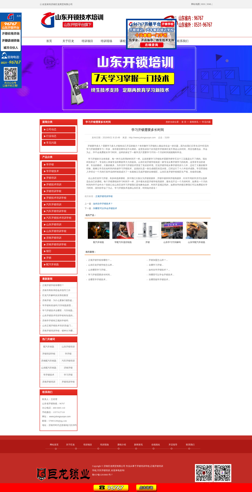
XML (209, 4)
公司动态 (51, 129)
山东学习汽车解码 (172, 242)
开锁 (48, 257)
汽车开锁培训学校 (56, 211)
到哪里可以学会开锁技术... (161, 274)
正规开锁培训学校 (104, 196)
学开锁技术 (52, 171)
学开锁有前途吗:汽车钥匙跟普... (57, 305)
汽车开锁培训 (53, 204)
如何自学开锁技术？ (103, 203)
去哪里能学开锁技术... (159, 279)
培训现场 (106, 41)
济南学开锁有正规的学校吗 (55, 320)
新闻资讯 (194, 122)
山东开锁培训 (53, 224)
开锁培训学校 (53, 191)
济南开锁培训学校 (56, 244)
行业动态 (51, 136)
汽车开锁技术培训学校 (58, 217)
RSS (203, 4)
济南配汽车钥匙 (48, 360)
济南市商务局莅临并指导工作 (56, 290)
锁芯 (48, 251)
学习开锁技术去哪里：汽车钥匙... (58, 310)
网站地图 (195, 4)
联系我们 (182, 41)
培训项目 (87, 41)
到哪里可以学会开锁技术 (105, 208)
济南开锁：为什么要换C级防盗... (58, 300)
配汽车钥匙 (52, 264)
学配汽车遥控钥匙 (123, 242)
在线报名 (155, 444)
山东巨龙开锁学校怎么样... (101, 265)
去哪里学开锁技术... (97, 279)
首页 (49, 41)
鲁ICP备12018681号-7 (102, 474)
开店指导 (173, 444)
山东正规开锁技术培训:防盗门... (57, 325)
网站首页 (54, 444)
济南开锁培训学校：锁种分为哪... (58, 330)
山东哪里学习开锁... (97, 270)
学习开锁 (68, 375)
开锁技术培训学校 (56, 197)
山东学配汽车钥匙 (196, 242)
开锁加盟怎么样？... (158, 260)
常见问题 (51, 142)
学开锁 (50, 164)
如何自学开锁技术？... (159, 270)
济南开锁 (68, 367)
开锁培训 (51, 177)
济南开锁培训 (53, 237)
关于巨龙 (68, 41)
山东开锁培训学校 (56, 231)
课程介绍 (125, 41)
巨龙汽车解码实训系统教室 (55, 295)
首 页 (183, 122)
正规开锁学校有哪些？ (53, 285)
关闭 (19, 16)
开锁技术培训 (53, 184)
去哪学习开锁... (156, 265)
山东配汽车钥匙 (48, 367)
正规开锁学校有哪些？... (100, 260)
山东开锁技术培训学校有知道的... (58, 315)
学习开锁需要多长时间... (100, 274)
